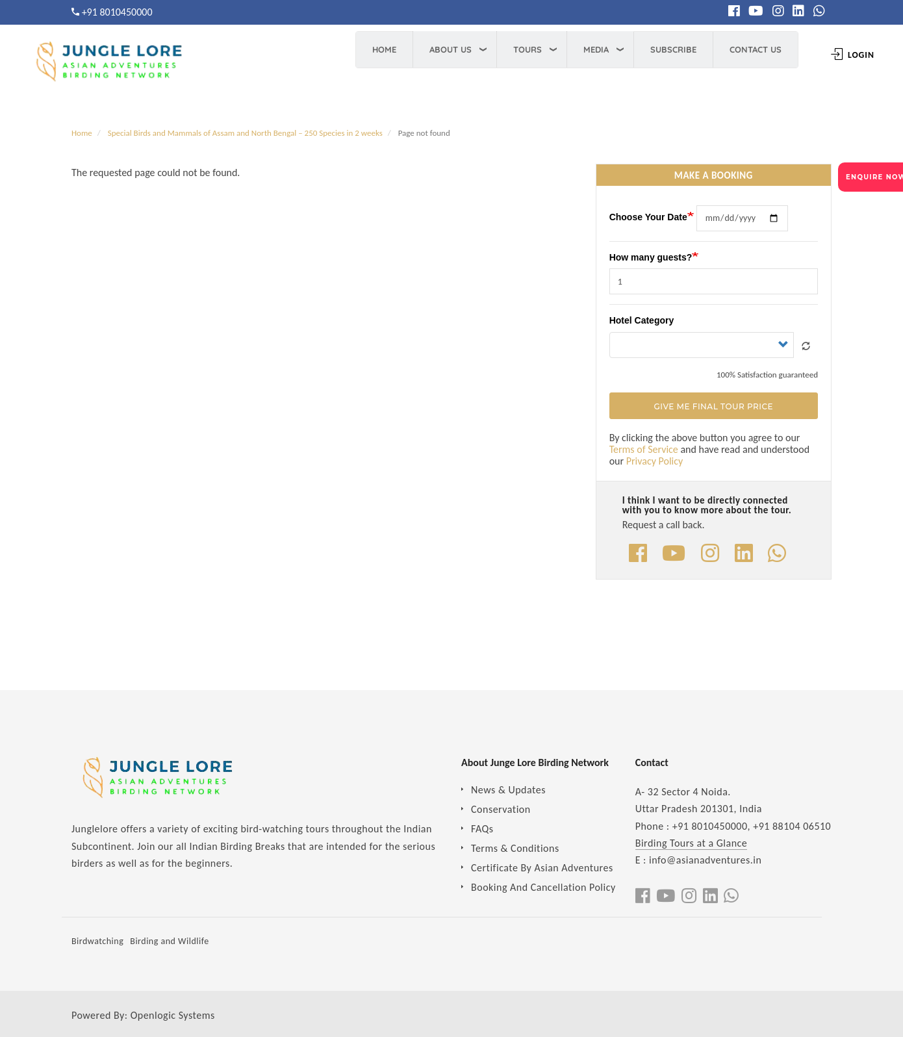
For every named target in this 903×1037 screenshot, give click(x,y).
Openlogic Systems (173, 1015)
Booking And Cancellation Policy (543, 887)
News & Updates (508, 790)
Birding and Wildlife (169, 941)
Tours (510, 49)
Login (835, 54)
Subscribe (656, 49)
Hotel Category (641, 320)
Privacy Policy (654, 461)
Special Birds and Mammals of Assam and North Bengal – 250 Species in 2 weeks (245, 133)
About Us (433, 49)
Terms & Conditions (515, 848)
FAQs (482, 829)
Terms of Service (643, 449)
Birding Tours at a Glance (691, 843)
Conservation (501, 809)
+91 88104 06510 (792, 826)
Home (367, 49)
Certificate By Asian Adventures (542, 868)
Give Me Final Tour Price (713, 406)
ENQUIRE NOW (874, 177)
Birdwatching (97, 941)
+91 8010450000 (117, 12)
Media (578, 49)
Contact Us (738, 49)
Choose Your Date (648, 217)
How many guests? (651, 257)
